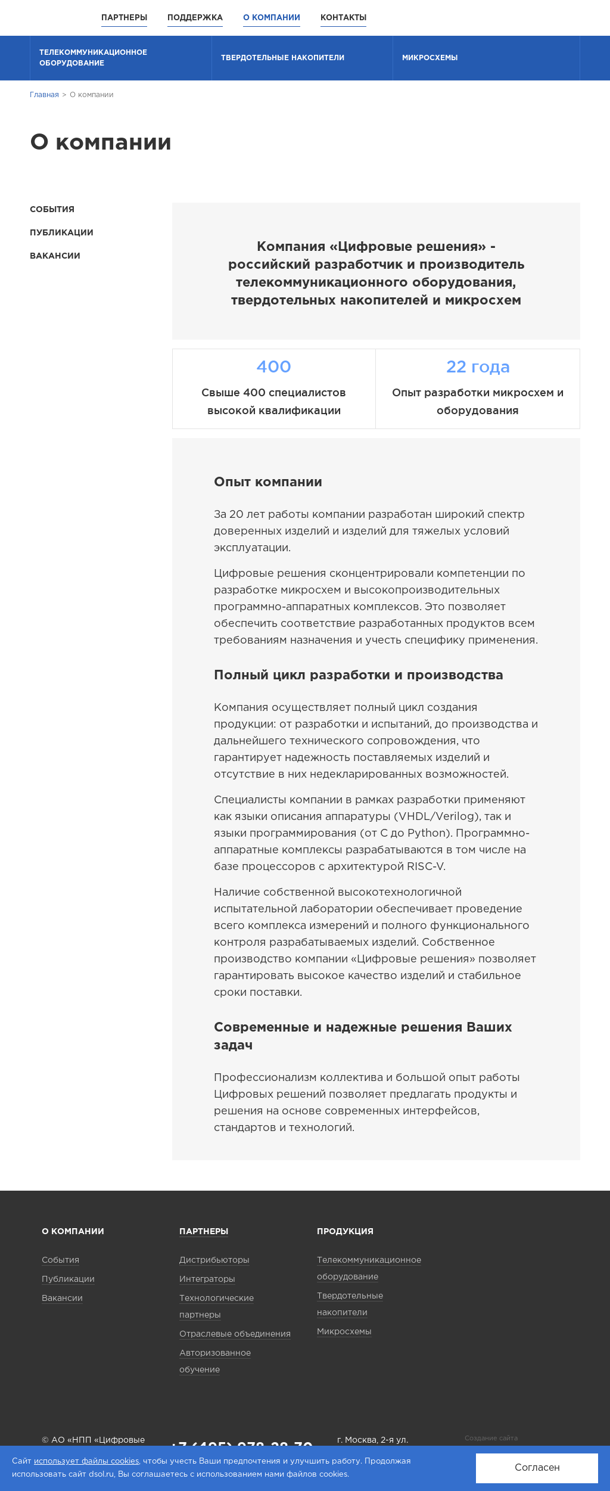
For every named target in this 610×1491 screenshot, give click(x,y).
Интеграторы (207, 1279)
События (52, 209)
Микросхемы (430, 58)
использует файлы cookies (86, 1461)
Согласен (537, 1468)
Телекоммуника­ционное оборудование (93, 58)
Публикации (62, 233)
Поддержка (195, 18)
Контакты (343, 18)
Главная (44, 95)
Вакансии (55, 256)
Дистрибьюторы (214, 1260)
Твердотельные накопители (282, 58)
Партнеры (124, 18)
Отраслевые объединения (235, 1334)
